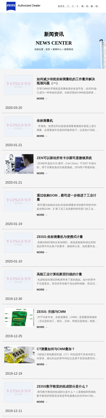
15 (66, 364)
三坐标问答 (81, 377)
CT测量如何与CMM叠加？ (56, 303)
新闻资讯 (68, 49)
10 (47, 364)
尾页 (88, 364)
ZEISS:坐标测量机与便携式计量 (59, 210)
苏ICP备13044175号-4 (57, 412)
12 (55, 364)
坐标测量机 (45, 112)
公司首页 (9, 377)
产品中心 (32, 377)
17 (75, 364)
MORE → (42, 99)
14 (62, 364)
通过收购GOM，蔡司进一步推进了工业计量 (59, 177)
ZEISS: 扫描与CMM (52, 274)
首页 (48, 49)
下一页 (81, 364)
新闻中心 (57, 49)
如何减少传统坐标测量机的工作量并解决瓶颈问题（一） (59, 81)
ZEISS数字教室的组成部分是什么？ (58, 335)
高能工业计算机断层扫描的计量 (59, 243)
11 (51, 364)
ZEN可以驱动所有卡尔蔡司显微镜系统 (59, 144)
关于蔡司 (21, 377)
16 (70, 364)
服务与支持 (68, 377)
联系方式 (53, 385)
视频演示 (44, 377)
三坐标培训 (95, 377)
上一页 (35, 364)
